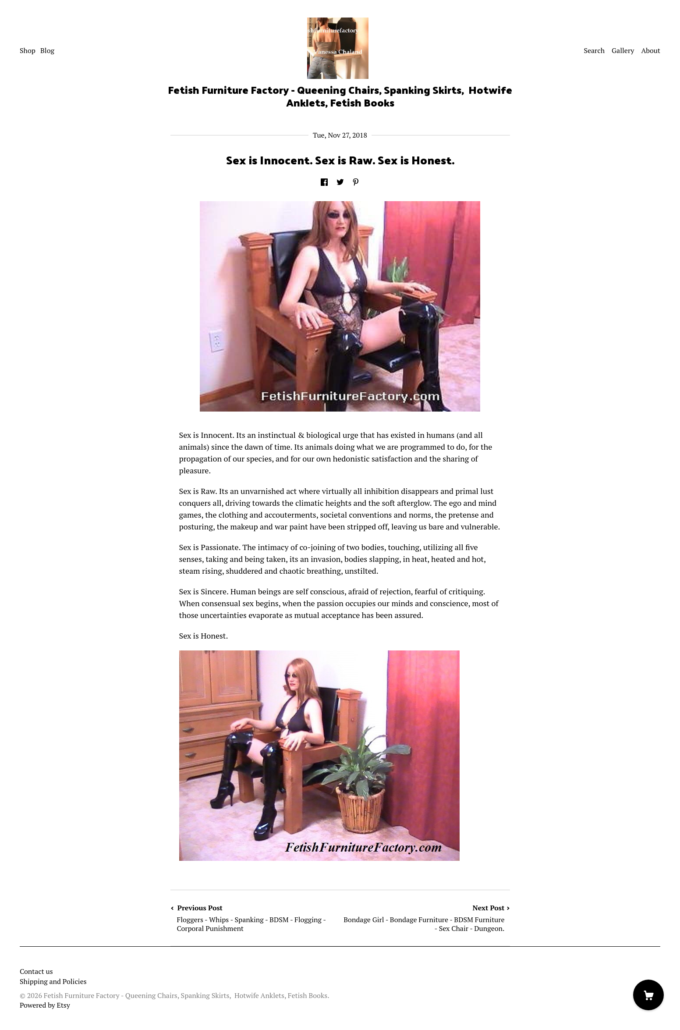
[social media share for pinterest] (355, 182)
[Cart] (648, 995)
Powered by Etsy (45, 1005)
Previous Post (255, 918)
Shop (27, 50)
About (650, 50)
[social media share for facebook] (324, 182)
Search (594, 50)
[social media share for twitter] (340, 182)
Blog (47, 50)
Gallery (623, 50)
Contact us (36, 971)
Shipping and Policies (53, 981)
